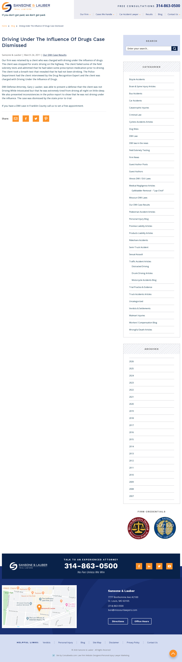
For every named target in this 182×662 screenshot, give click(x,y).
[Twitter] (36, 118)
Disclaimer (114, 642)
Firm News (134, 157)
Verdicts (46, 642)
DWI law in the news (138, 143)
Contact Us (173, 14)
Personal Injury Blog (139, 219)
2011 (131, 467)
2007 (131, 496)
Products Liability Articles (141, 233)
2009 (131, 482)
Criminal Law (135, 114)
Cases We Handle (104, 14)
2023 (131, 382)
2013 (131, 453)
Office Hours (142, 621)
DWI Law (133, 136)
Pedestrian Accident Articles (142, 211)
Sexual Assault (136, 254)
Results (149, 14)
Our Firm (84, 14)
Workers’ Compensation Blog (143, 322)
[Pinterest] (46, 118)
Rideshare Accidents (138, 240)
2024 (131, 375)
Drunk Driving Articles (142, 273)
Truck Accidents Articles (140, 294)
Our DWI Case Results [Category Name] (54, 54)
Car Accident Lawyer (129, 14)
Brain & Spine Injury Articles (142, 86)
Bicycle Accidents (137, 79)
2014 (131, 446)
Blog (160, 14)
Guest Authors (136, 171)
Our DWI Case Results (139, 204)
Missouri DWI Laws (138, 197)
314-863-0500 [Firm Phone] (91, 566)
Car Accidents (135, 100)
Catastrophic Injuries (139, 107)
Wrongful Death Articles (140, 329)
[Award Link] (138, 528)
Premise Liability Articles (140, 226)
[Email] (16, 118)
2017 (131, 425)
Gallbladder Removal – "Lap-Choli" (148, 190)
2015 (131, 439)
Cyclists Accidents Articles (141, 121)
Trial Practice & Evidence (140, 287)
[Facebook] (26, 118)
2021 (131, 396)
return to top (173, 653)
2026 (131, 361)
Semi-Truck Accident (138, 247)
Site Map (97, 642)
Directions (118, 621)
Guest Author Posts (138, 164)
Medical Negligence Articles (142, 185)
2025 (131, 368)
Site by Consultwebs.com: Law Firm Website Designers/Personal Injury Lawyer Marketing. (91, 655)
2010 (131, 474)
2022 (131, 389)
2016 (131, 432)
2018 (131, 418)
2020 (131, 404)
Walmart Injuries (137, 315)
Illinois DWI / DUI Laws (140, 178)
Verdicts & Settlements (140, 308)
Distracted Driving (140, 266)
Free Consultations (149, 6)
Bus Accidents (135, 93)
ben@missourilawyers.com (122, 610)
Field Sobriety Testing (139, 150)
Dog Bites (134, 129)
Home (4, 26)
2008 (131, 489)
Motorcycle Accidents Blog (144, 280)
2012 (131, 460)
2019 (131, 411)
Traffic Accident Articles (140, 261)
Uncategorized (136, 301)
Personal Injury (65, 642)
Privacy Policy (133, 642)
